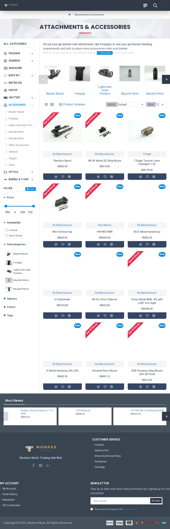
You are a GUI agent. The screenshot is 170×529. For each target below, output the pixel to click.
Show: (151, 104)
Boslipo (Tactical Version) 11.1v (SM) (37, 412)
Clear (32, 189)
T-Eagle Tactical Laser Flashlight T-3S (147, 162)
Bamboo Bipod (62, 160)
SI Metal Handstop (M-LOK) (62, 370)
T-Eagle (147, 154)
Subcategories (16, 244)
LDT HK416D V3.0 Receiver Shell (147, 410)
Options (12, 298)
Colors (11, 307)
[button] (43, 79)
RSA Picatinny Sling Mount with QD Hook (147, 372)
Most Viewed (14, 400)
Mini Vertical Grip (62, 231)
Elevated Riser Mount (104, 370)
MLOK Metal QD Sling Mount (104, 160)
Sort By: (111, 104)
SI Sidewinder (62, 299)
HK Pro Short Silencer (104, 299)
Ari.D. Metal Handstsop (147, 231)
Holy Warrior (105, 225)
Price (10, 197)
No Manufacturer (62, 154)
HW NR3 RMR (105, 231)
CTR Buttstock (83, 410)
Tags (10, 315)
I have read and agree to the (114, 509)
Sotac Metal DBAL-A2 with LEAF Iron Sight (147, 301)
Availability (14, 222)
